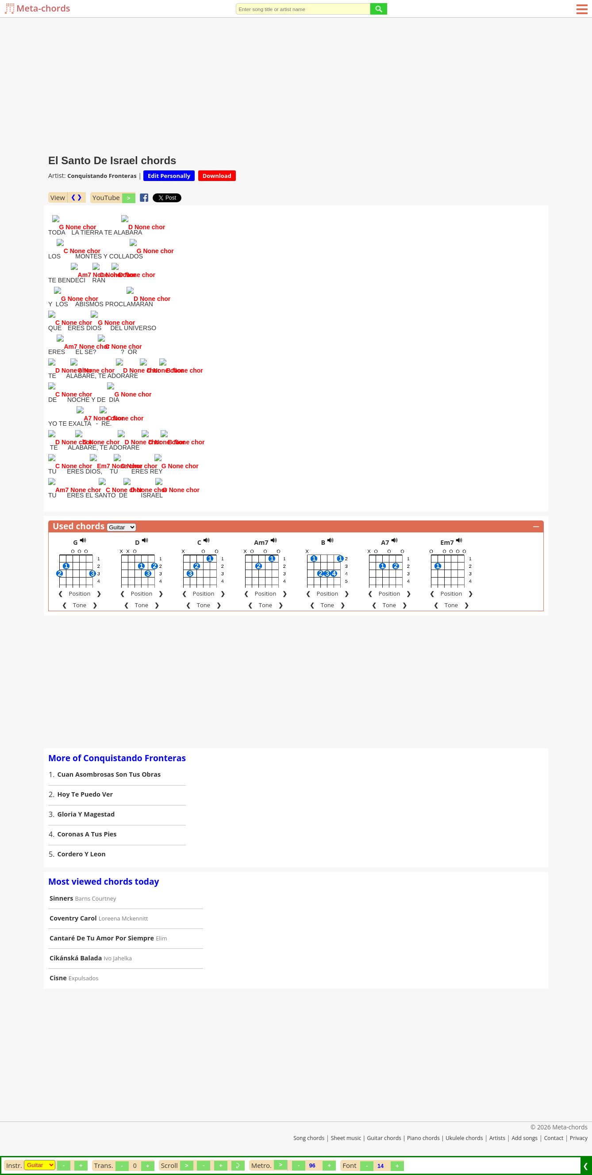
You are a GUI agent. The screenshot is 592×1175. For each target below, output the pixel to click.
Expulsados (84, 979)
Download (217, 176)
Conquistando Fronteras (101, 176)
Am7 (261, 543)
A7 (385, 543)
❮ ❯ (76, 197)
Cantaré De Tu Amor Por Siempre (102, 939)
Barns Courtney (95, 899)
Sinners (61, 899)
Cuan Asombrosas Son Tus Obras (109, 775)
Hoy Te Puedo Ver (85, 795)
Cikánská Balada (76, 959)
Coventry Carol (73, 919)
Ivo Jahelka (118, 959)
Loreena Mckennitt (123, 919)
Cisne (58, 979)
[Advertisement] (296, 84)
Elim (161, 939)
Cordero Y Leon (82, 855)
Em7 (447, 543)
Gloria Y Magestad (86, 815)
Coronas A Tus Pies (87, 835)
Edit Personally (169, 176)
